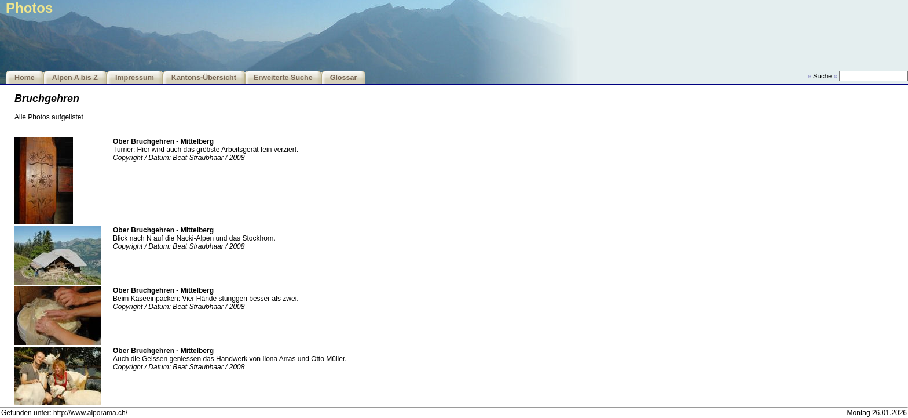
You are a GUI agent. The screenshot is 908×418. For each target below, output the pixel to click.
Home (24, 78)
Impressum (134, 78)
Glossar (343, 78)
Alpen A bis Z (75, 78)
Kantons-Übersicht (203, 78)
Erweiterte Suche (283, 78)
